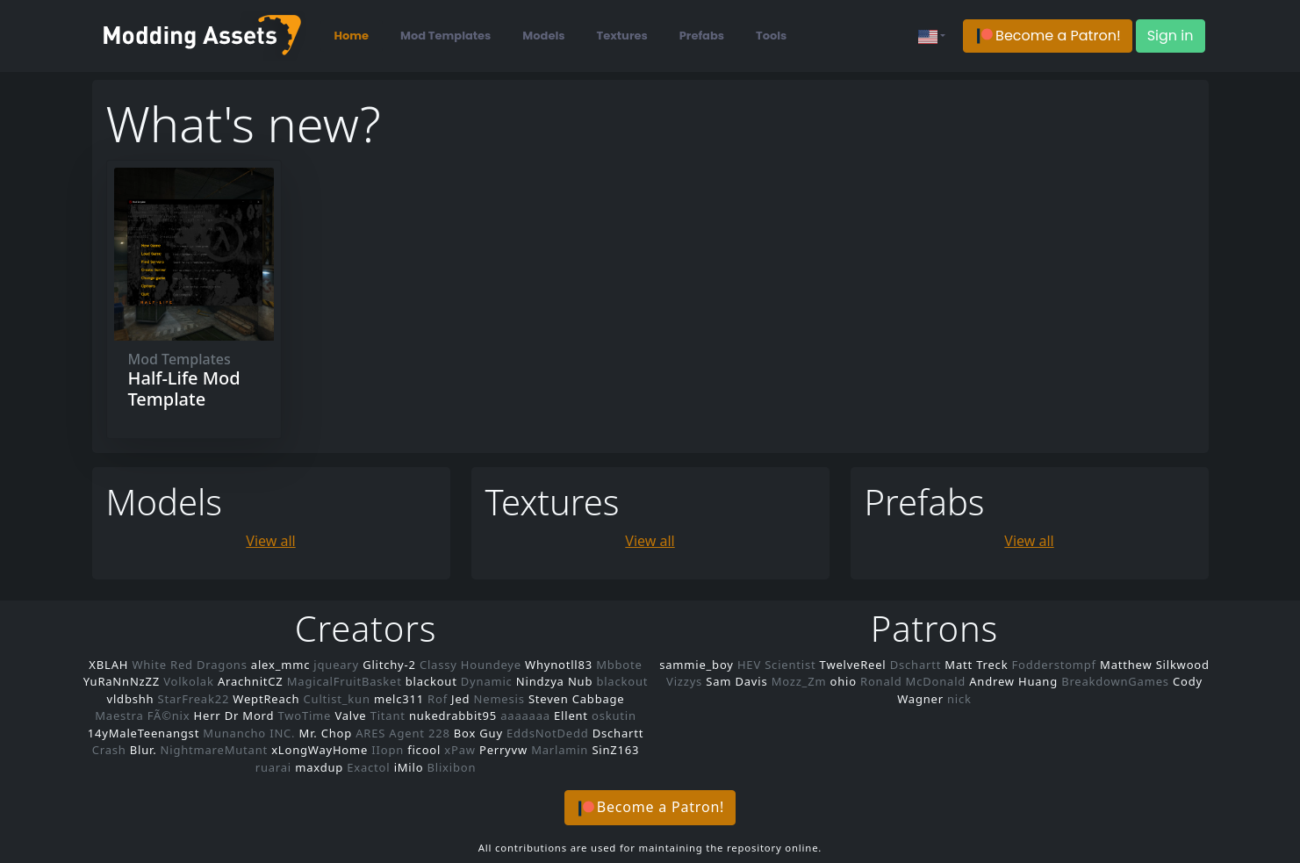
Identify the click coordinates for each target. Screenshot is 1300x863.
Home (352, 35)
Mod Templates (445, 35)
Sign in (1170, 35)
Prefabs (701, 35)
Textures (622, 35)
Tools (771, 35)
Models (543, 35)
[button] (1047, 36)
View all (270, 539)
